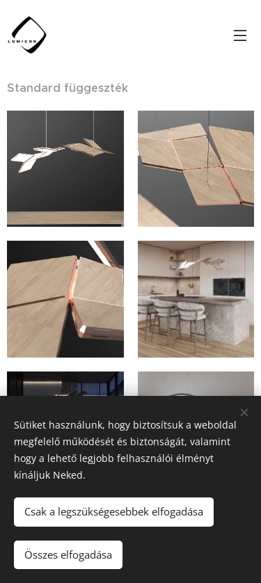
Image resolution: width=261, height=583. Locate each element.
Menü (240, 35)
